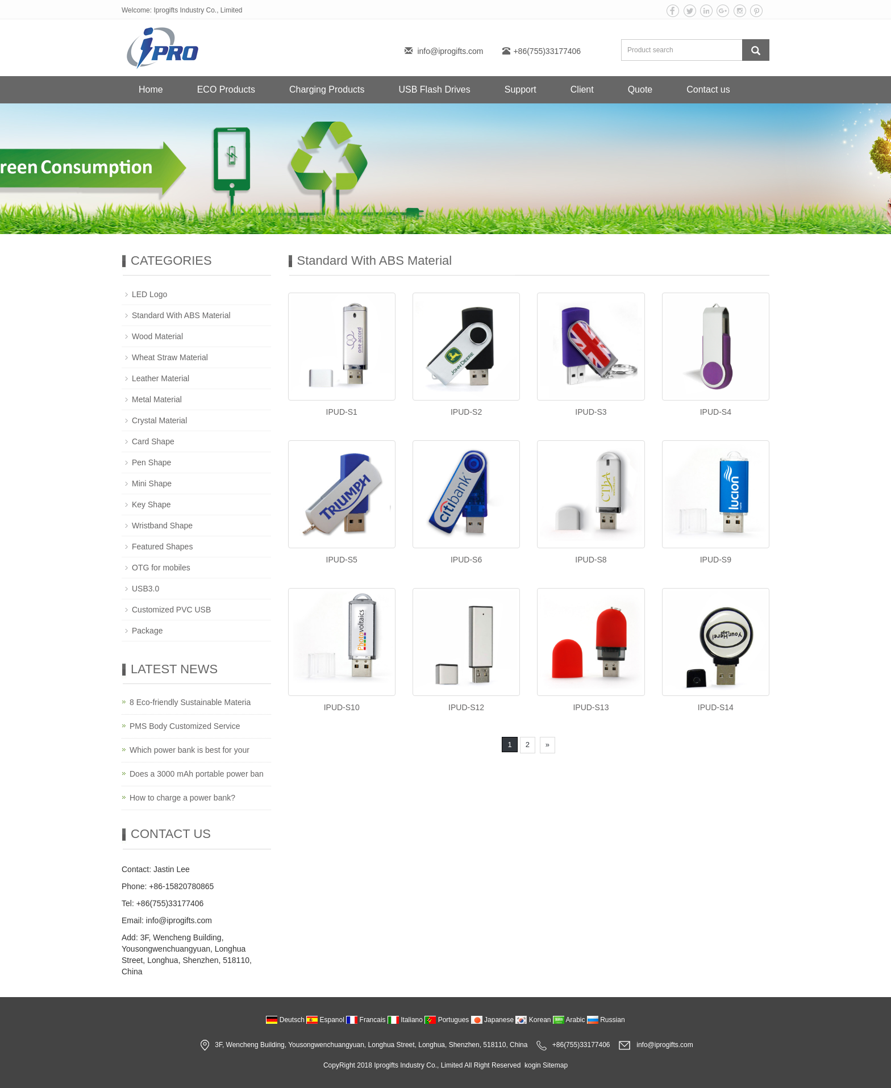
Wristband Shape (162, 525)
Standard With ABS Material (181, 315)
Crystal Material (159, 420)
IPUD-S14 (716, 707)
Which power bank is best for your (189, 749)
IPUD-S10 (342, 707)
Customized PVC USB (171, 609)
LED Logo (149, 294)
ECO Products (226, 89)
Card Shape (153, 441)
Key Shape (151, 504)
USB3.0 (145, 588)
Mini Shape (152, 483)
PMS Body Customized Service (185, 726)
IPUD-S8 (590, 559)
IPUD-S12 (466, 707)
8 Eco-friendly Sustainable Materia (190, 702)
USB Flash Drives (434, 89)
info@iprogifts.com (450, 51)
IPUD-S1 (341, 411)
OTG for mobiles (161, 567)
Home (151, 89)
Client (582, 89)
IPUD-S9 (715, 559)
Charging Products (327, 89)
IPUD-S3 (590, 411)
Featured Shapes (162, 546)
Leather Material (160, 378)
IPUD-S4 (715, 411)
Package (147, 630)
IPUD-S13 (591, 707)
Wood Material (157, 336)
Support (520, 89)
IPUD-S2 (466, 411)
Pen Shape (151, 462)
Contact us (708, 89)
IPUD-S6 (466, 559)
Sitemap (555, 1065)
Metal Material (157, 399)
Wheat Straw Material (170, 357)
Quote (640, 89)
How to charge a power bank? (182, 797)
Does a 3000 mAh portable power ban (197, 773)
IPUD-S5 (341, 559)
